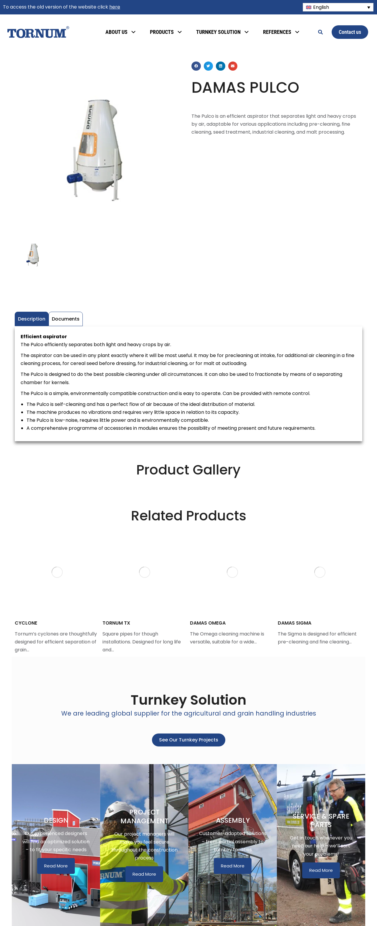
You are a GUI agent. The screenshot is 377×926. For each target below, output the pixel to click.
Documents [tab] (66, 319)
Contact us (350, 32)
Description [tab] (31, 319)
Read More (56, 866)
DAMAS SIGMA (294, 623)
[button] (196, 66)
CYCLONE (26, 623)
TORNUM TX (116, 623)
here (114, 7)
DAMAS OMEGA (208, 623)
